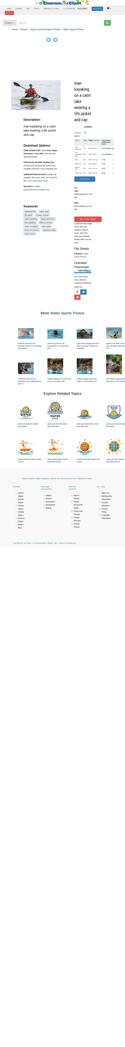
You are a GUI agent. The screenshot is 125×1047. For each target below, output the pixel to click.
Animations (50, 502)
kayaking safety (49, 230)
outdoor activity (42, 215)
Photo (36, 9)
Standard (77, 136)
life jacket (28, 215)
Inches (97, 140)
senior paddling (31, 219)
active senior (30, 234)
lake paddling (30, 222)
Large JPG (78, 173)
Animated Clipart (51, 9)
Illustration (69, 9)
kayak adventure (48, 219)
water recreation (31, 226)
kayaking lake (30, 211)
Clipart (19, 9)
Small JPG (78, 164)
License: (77, 133)
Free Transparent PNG (78, 154)
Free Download (78, 148)
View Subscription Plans (38, 181)
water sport (44, 211)
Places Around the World (78, 505)
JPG (84, 148)
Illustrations (50, 505)
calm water (46, 226)
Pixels (91, 140)
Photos (23, 29)
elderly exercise (45, 222)
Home (9, 9)
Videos (48, 508)
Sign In (9, 13)
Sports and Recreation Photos (45, 29)
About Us (105, 493)
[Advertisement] (62, 61)
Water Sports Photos (73, 29)
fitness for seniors (32, 230)
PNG (28, 9)
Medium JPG (77, 168)
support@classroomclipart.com (36, 189)
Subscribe (97, 9)
